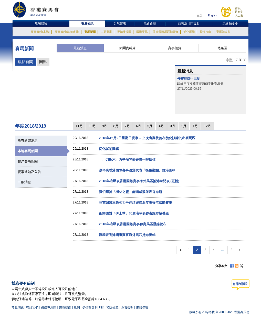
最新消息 (80, 48)
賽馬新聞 (90, 31)
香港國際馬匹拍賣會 (165, 31)
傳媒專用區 (48, 307)
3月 (172, 126)
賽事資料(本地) (40, 31)
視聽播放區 (124, 31)
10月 (92, 126)
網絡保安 (142, 307)
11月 (79, 126)
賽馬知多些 (223, 31)
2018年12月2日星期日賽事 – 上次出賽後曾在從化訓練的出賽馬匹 (147, 138)
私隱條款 (112, 307)
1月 (195, 126)
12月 (207, 126)
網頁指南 (65, 307)
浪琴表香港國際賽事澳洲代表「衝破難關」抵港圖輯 (137, 170)
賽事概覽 (174, 48)
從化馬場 (189, 31)
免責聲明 (127, 307)
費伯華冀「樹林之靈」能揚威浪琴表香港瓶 (130, 192)
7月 (127, 126)
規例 (77, 307)
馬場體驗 (41, 23)
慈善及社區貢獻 (189, 23)
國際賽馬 (142, 31)
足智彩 (239, 11)
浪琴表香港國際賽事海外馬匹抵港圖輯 (127, 235)
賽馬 (238, 8)
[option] (210, 83)
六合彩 (239, 15)
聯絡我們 (32, 307)
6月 (138, 126)
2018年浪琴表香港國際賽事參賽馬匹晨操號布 (132, 224)
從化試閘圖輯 (109, 149)
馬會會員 (150, 23)
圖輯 (43, 61)
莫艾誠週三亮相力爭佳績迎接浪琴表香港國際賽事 (135, 202)
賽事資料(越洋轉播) (67, 31)
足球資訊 (120, 23)
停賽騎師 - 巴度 (188, 78)
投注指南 (205, 31)
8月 (115, 126)
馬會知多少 (230, 23)
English (212, 15)
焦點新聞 (25, 61)
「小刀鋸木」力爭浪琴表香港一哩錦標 (127, 159)
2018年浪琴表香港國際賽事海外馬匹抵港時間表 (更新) (139, 181)
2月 (183, 126)
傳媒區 (222, 48)
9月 (104, 126)
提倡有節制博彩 (93, 307)
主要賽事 (106, 31)
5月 (149, 126)
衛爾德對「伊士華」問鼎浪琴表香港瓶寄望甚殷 (134, 213)
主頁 (199, 15)
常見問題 (18, 307)
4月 (161, 126)
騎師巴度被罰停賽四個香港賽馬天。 (201, 84)
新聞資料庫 (127, 48)
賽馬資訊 (87, 24)
